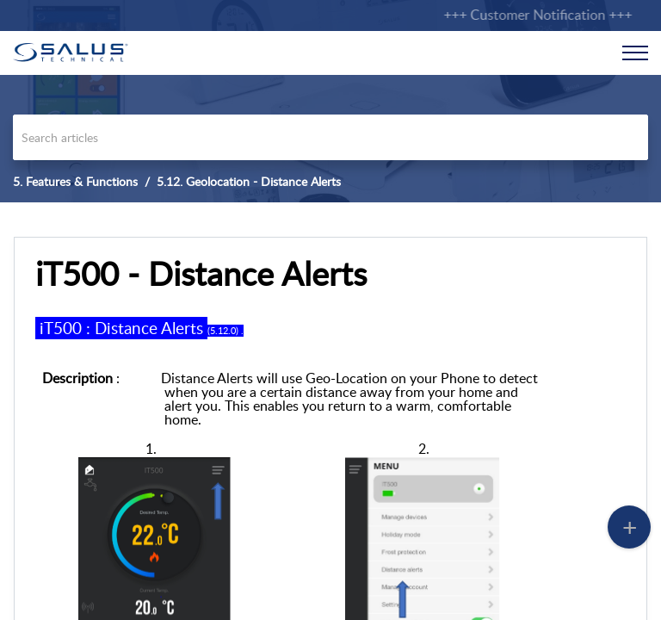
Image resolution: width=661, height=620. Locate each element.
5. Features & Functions (75, 181)
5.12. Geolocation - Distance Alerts (249, 181)
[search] (330, 137)
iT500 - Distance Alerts (201, 274)
